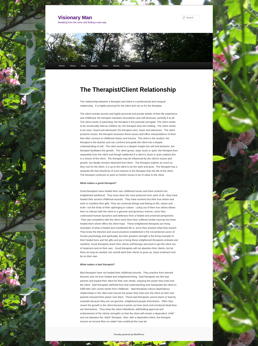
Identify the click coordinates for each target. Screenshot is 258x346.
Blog (83, 65)
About (73, 65)
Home (62, 65)
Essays (94, 65)
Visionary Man (75, 17)
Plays (127, 65)
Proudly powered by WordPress (129, 334)
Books (116, 65)
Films (105, 65)
